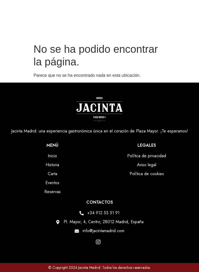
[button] (191, 30)
